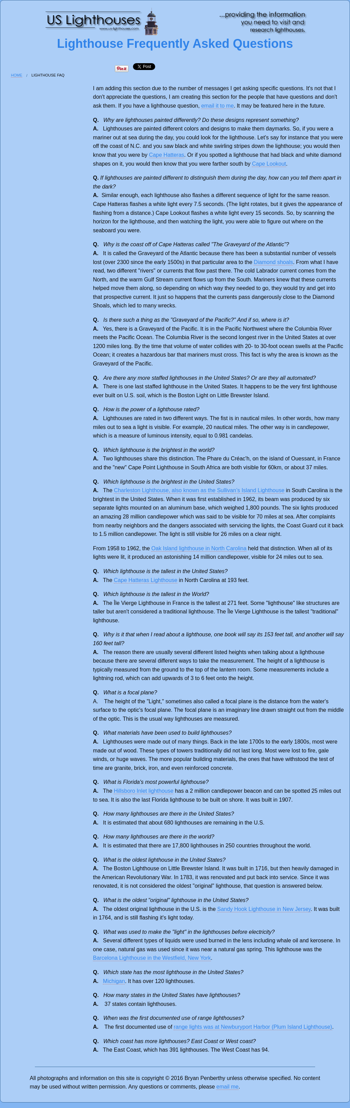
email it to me (217, 106)
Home (16, 75)
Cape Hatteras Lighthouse (145, 580)
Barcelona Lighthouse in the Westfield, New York (152, 958)
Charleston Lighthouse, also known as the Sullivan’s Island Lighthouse (199, 490)
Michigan (114, 981)
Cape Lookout (269, 164)
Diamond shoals (273, 262)
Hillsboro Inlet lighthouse (143, 791)
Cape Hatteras (166, 155)
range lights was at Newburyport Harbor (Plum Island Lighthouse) (253, 1027)
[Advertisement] (33, 200)
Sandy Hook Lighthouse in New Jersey (264, 909)
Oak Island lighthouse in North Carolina (198, 548)
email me (227, 1087)
